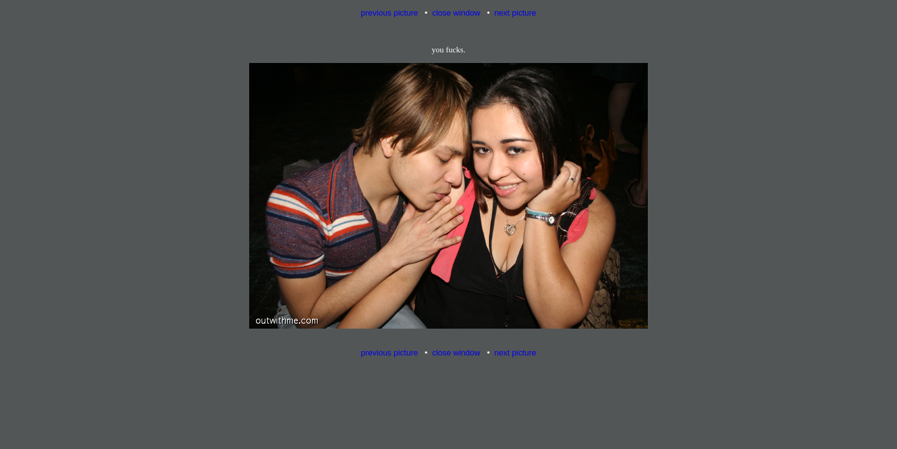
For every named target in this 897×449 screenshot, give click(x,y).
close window (456, 12)
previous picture (389, 12)
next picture (515, 12)
